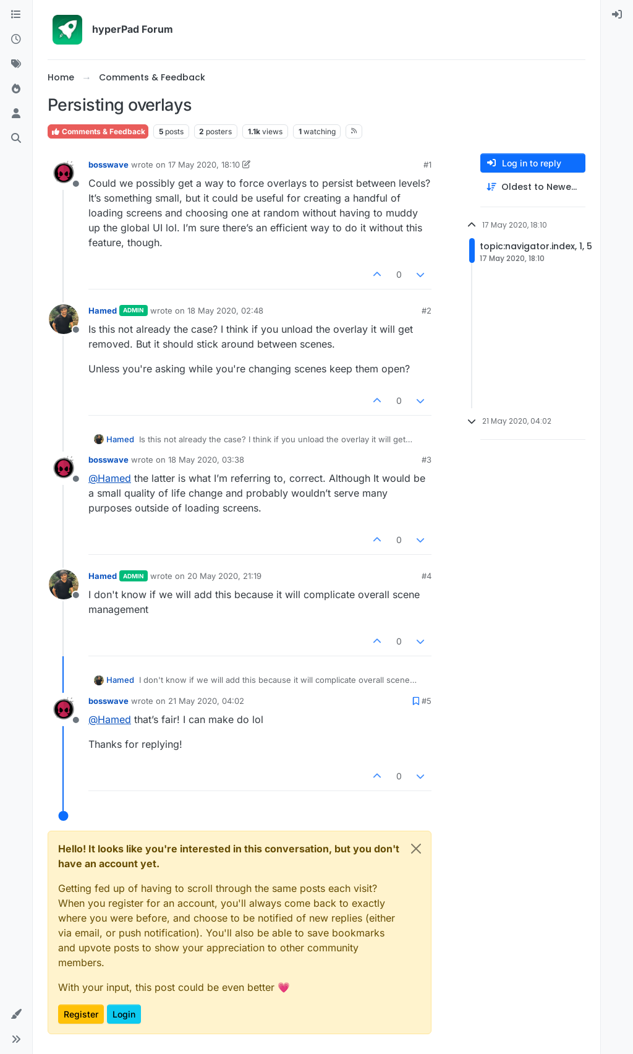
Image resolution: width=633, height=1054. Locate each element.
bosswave (108, 164)
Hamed (102, 310)
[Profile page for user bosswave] (64, 173)
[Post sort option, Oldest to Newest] (532, 187)
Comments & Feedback (98, 131)
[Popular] (16, 89)
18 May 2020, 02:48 (225, 310)
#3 (426, 460)
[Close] (416, 848)
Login (124, 1014)
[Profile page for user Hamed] (64, 319)
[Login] (617, 15)
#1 (427, 164)
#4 (426, 576)
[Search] (16, 138)
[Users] (16, 114)
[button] (16, 1014)
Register (81, 1014)
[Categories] (16, 15)
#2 (426, 310)
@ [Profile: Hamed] (109, 478)
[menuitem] (617, 15)
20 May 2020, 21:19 (224, 576)
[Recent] (16, 39)
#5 (426, 701)
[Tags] (16, 64)
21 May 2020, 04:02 (206, 701)
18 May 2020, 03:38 (206, 460)
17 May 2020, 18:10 (204, 164)
